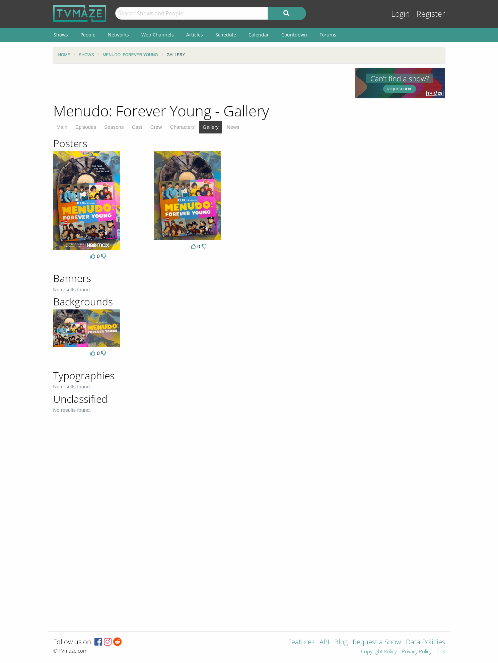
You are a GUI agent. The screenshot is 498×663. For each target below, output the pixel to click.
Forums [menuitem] (327, 34)
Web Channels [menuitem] (157, 34)
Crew (156, 127)
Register (431, 14)
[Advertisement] (199, 83)
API (324, 642)
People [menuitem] (87, 34)
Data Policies (425, 642)
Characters (182, 127)
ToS (441, 652)
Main (62, 127)
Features (301, 642)
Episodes (85, 127)
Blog (341, 642)
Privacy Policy (417, 652)
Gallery (211, 127)
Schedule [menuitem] (225, 34)
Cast (137, 127)
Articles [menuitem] (194, 34)
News (233, 127)
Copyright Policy (379, 652)
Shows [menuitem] (61, 34)
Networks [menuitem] (118, 34)
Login (400, 14)
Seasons (114, 127)
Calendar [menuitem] (258, 34)
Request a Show (377, 642)
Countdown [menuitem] (294, 34)
